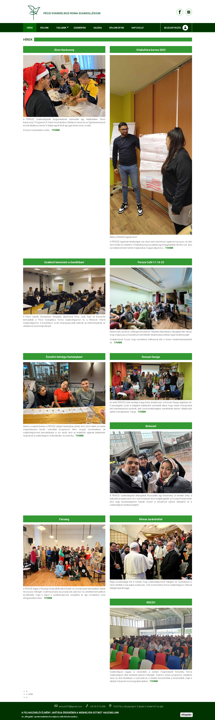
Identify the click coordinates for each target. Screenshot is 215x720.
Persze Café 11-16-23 (151, 262)
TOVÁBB (56, 130)
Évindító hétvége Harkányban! (64, 356)
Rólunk (44, 28)
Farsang (64, 519)
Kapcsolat (138, 28)
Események (80, 28)
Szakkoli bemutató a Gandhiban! (64, 262)
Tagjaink (63, 29)
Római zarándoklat (151, 519)
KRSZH (151, 602)
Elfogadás (186, 714)
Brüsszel (151, 426)
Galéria (97, 28)
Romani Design (151, 356)
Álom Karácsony (64, 49)
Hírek (30, 28)
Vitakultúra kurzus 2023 (151, 49)
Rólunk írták (116, 28)
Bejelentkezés (172, 28)
